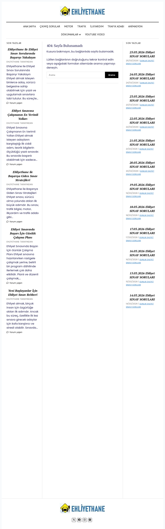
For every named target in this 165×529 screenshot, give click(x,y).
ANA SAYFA (29, 26)
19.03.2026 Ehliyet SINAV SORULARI (142, 187)
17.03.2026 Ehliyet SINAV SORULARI (142, 231)
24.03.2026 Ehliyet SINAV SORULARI (142, 76)
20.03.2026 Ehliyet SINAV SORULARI (142, 165)
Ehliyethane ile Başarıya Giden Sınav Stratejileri (22, 176)
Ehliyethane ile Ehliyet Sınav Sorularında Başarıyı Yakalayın (23, 53)
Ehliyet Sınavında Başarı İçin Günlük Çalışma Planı (23, 233)
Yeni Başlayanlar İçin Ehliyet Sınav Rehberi (22, 293)
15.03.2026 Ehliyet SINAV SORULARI (142, 275)
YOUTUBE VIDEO (95, 34)
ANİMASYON (135, 26)
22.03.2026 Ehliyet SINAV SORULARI (142, 120)
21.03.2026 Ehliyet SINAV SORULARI (142, 142)
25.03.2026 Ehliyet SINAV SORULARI (142, 54)
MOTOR (68, 26)
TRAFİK (81, 26)
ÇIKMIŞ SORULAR (50, 26)
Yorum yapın (14, 103)
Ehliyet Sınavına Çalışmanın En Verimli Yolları (23, 115)
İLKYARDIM (96, 26)
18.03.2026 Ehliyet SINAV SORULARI (142, 209)
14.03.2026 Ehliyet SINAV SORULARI (142, 297)
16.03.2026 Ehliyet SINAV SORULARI (142, 253)
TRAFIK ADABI (115, 26)
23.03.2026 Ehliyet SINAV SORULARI (142, 98)
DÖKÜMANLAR (69, 34)
